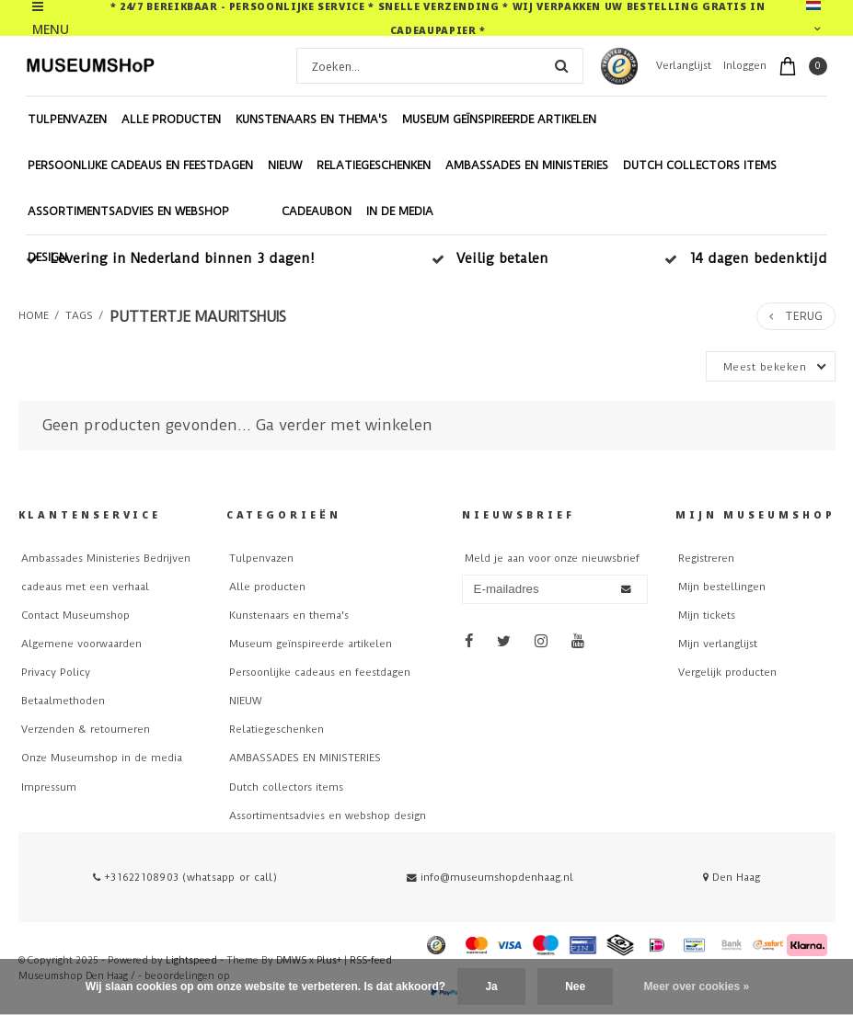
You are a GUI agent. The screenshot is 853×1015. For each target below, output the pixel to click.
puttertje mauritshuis (198, 316)
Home (33, 316)
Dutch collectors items (700, 165)
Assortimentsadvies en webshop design (128, 234)
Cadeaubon (317, 211)
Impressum (48, 787)
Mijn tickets (706, 616)
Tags (79, 316)
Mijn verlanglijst (717, 644)
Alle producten (171, 119)
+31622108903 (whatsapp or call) (185, 878)
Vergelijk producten (727, 673)
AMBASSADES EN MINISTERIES (526, 165)
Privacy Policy (55, 673)
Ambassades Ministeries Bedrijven (105, 559)
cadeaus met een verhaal (85, 587)
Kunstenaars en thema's (311, 119)
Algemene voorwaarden (81, 644)
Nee (575, 986)
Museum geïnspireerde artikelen (499, 119)
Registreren (706, 559)
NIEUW (285, 165)
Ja (491, 986)
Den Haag (731, 878)
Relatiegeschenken (374, 165)
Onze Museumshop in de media (101, 758)
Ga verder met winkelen (344, 425)
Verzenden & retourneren (85, 730)
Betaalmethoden (63, 701)
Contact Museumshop (75, 616)
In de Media (399, 211)
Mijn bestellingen (722, 587)
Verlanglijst (683, 66)
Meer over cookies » (697, 986)
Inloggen (745, 66)
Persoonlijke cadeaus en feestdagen (140, 165)
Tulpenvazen (67, 119)
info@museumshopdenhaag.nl (490, 878)
